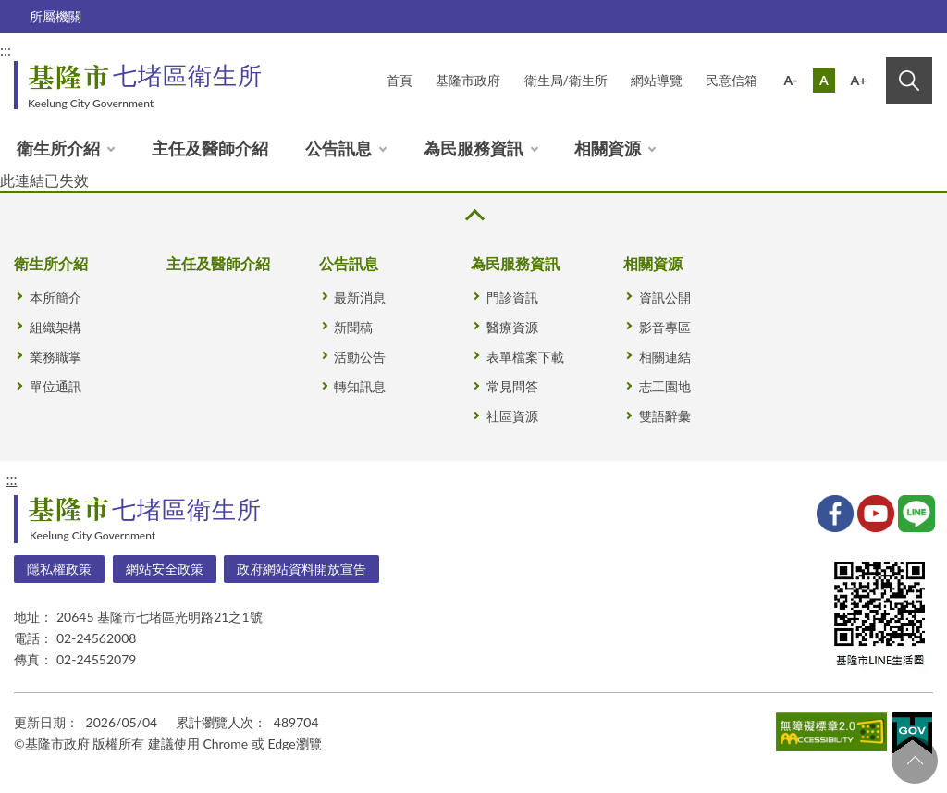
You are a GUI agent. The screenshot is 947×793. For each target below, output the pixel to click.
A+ (858, 80)
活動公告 (360, 357)
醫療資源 (512, 327)
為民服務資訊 (473, 148)
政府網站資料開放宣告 (301, 568)
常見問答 (512, 386)
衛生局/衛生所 (566, 80)
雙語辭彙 (665, 416)
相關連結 (665, 357)
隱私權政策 (59, 568)
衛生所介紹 (58, 148)
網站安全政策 (164, 568)
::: (11, 479)
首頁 (399, 80)
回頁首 (915, 760)
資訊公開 (665, 297)
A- (791, 80)
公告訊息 (338, 148)
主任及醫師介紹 (210, 148)
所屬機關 (55, 16)
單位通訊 (55, 386)
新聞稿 (353, 327)
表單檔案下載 (525, 357)
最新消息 (360, 297)
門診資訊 (512, 297)
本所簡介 (55, 297)
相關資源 (607, 148)
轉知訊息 (360, 386)
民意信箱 (731, 80)
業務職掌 (55, 357)
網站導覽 (657, 80)
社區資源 (512, 416)
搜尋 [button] (909, 80)
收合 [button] (473, 215)
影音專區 (665, 327)
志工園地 (665, 386)
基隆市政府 (468, 80)
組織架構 (55, 327)
